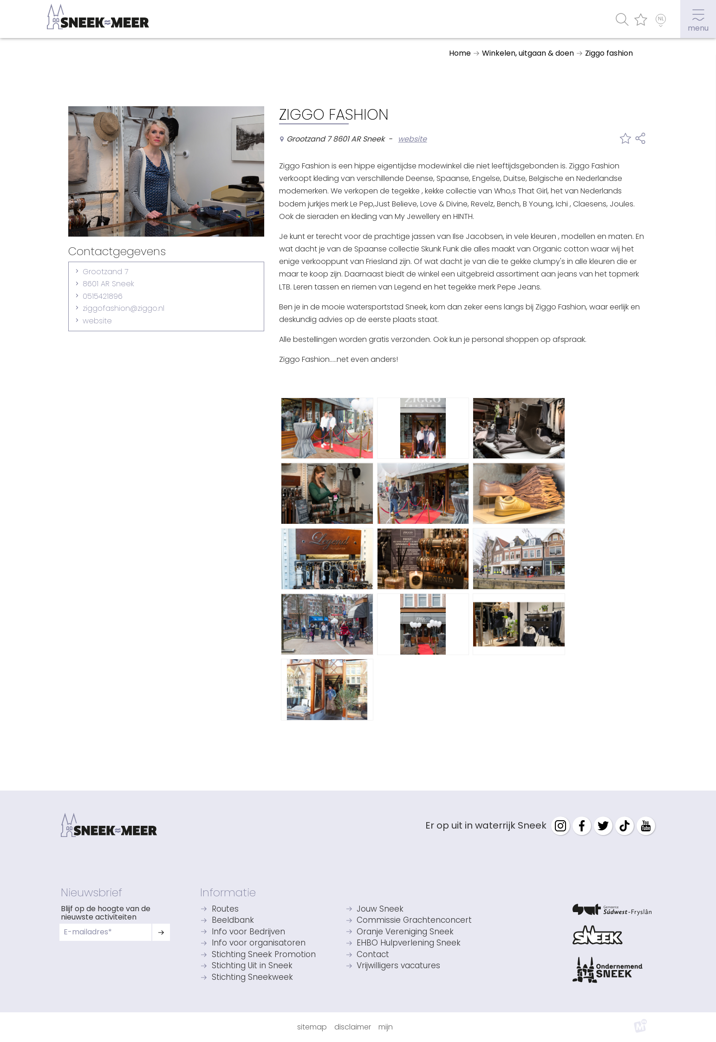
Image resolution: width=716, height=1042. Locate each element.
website (97, 320)
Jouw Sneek (380, 909)
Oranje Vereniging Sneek (405, 932)
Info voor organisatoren (259, 943)
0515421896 (103, 296)
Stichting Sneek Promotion (264, 955)
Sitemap (312, 1027)
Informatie (228, 892)
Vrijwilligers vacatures (398, 966)
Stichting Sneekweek (252, 978)
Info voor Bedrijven (248, 932)
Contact (373, 955)
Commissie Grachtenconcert (414, 921)
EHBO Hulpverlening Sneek (409, 943)
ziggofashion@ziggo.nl (123, 308)
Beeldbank (233, 921)
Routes (225, 909)
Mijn (385, 1027)
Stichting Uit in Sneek (252, 966)
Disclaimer (352, 1027)
